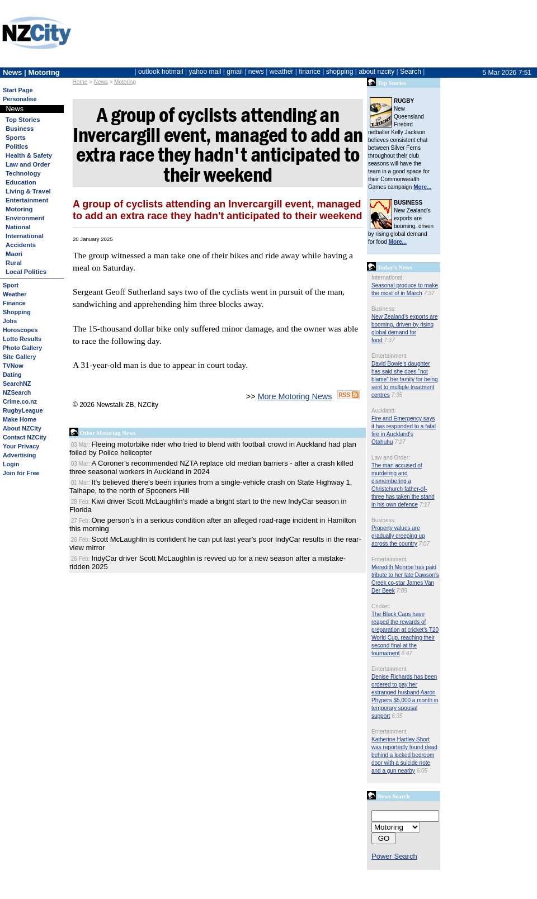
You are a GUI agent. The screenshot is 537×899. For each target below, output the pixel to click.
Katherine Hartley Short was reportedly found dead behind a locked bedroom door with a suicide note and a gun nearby (404, 755)
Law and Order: (390, 458)
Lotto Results (22, 338)
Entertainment (27, 200)
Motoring (125, 82)
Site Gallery (19, 356)
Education (21, 182)
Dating (12, 374)
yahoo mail (205, 71)
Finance (14, 303)
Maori (14, 253)
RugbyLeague (23, 410)
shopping (340, 71)
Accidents (21, 245)
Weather (14, 294)
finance (310, 71)
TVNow (13, 365)
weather (282, 71)
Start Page (17, 90)
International (25, 236)
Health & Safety (29, 155)
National (18, 227)
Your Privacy (21, 446)
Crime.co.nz (20, 401)
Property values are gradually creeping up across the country (398, 536)
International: (387, 278)
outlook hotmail (160, 71)
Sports (16, 137)
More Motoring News (295, 396)
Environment (25, 218)
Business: (383, 309)
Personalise (20, 99)
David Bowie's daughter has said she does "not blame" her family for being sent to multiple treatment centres (404, 379)
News (101, 82)
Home (80, 82)
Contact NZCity (24, 437)
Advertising (19, 455)
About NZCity (22, 428)
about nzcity (376, 71)
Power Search (394, 856)
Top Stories (23, 119)
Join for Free (21, 473)
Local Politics (26, 271)
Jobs (10, 321)
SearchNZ (17, 383)
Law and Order (28, 164)
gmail (235, 71)
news (256, 71)
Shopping (17, 312)
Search (410, 71)
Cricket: (380, 606)
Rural (14, 262)
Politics (17, 146)
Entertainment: (389, 356)
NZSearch (17, 392)
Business (20, 128)
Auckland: (383, 411)
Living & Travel (28, 191)
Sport (10, 285)
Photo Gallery (22, 347)
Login (11, 464)
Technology (23, 173)
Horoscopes (20, 330)
